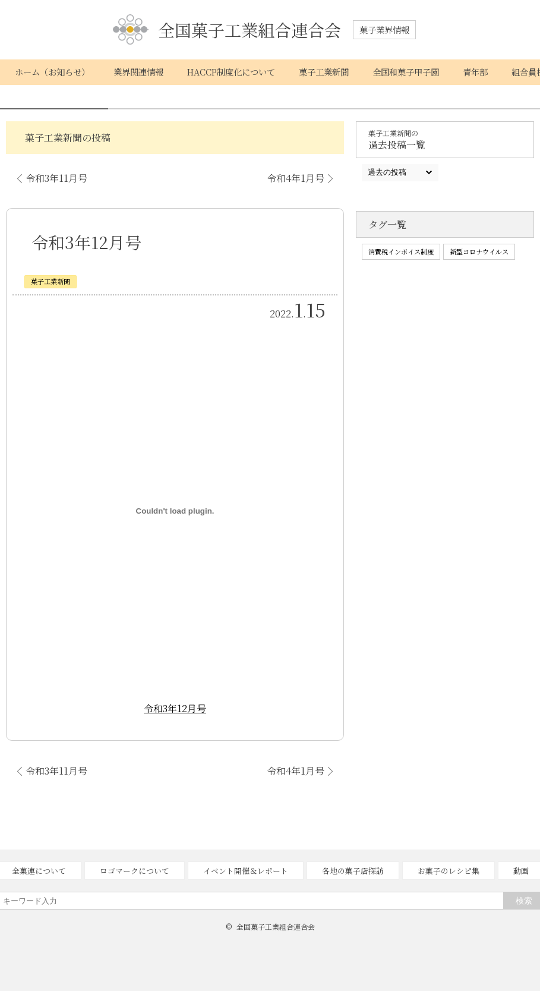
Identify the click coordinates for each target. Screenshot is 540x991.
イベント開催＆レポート (245, 870)
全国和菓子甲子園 (405, 71)
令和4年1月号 (295, 178)
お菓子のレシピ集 (448, 870)
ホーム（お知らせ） (52, 71)
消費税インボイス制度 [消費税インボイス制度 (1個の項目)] (401, 251)
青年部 (475, 71)
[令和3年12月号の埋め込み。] (174, 510)
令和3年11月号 (56, 178)
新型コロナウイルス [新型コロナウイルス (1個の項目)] (479, 251)
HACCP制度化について (231, 71)
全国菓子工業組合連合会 (227, 30)
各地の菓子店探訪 (353, 870)
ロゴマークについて (134, 870)
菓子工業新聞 (324, 71)
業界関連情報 (138, 71)
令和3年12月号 (175, 708)
